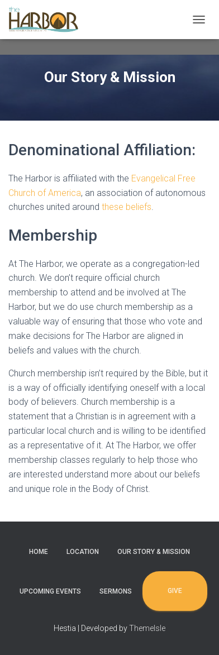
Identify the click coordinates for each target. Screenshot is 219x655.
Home (38, 552)
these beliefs (126, 207)
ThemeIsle (147, 628)
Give (175, 591)
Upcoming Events (50, 591)
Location (82, 552)
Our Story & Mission (153, 552)
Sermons (115, 591)
